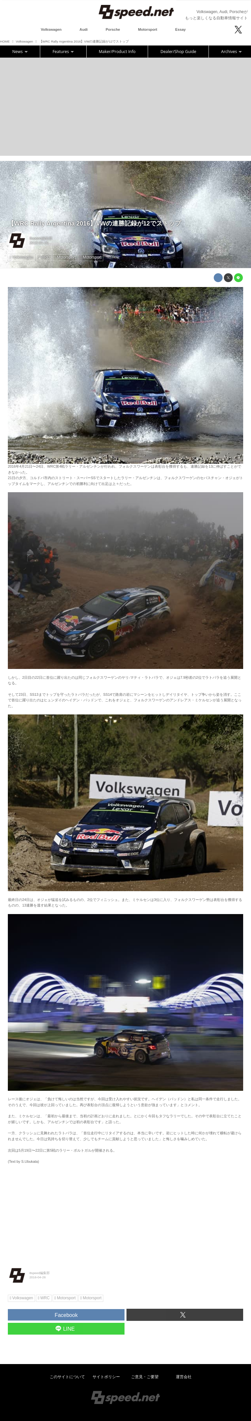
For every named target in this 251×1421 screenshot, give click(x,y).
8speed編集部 (41, 238)
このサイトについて (67, 1377)
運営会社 (184, 1377)
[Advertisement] (125, 107)
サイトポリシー (106, 1377)
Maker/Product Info (117, 51)
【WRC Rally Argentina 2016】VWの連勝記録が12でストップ (94, 223)
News (20, 51)
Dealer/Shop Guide (178, 51)
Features (63, 51)
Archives (231, 51)
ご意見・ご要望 (145, 1377)
